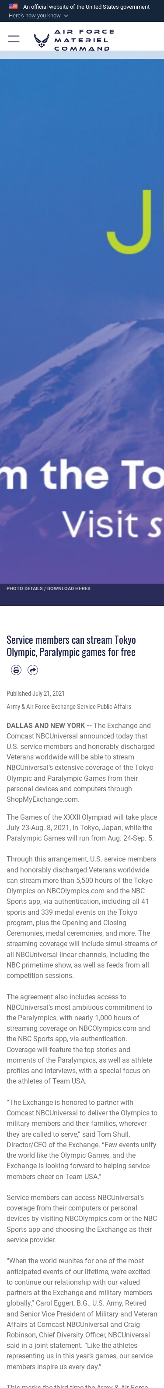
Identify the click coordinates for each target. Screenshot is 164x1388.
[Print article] (16, 670)
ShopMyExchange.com (42, 799)
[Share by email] (33, 670)
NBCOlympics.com (76, 891)
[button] (39, 15)
